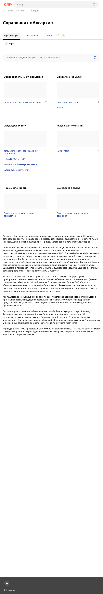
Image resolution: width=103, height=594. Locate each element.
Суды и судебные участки (25, 170)
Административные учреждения (25, 164)
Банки (78, 107)
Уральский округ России (15, 11)
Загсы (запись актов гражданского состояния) (25, 152)
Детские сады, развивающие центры (25, 102)
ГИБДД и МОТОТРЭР (25, 159)
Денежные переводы (78, 102)
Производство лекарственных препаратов (25, 214)
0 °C (58, 35)
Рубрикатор (9, 590)
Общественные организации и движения (78, 214)
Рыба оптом (78, 151)
